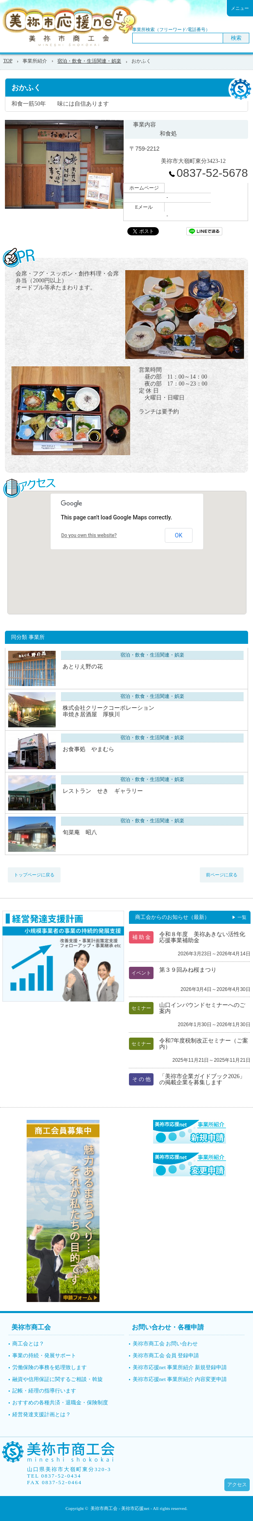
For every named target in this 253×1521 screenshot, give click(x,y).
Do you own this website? (89, 535)
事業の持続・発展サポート (44, 1355)
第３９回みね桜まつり (188, 970)
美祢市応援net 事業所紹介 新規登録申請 (180, 1367)
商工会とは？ (28, 1343)
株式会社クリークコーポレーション (124, 711)
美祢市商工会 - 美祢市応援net (119, 1508)
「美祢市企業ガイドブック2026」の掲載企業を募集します (202, 1079)
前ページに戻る (221, 874)
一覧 (241, 917)
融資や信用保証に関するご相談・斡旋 (57, 1379)
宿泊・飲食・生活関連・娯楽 (89, 61)
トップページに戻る (34, 874)
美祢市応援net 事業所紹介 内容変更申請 (180, 1379)
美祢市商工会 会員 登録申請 (166, 1355)
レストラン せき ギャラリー (103, 791)
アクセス (237, 1484)
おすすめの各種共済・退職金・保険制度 (60, 1402)
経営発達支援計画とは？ (41, 1414)
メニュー (240, 8)
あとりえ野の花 (83, 667)
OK (178, 535)
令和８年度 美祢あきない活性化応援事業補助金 (202, 937)
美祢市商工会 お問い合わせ (165, 1343)
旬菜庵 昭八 (80, 832)
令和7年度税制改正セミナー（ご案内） (203, 1044)
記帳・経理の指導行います (44, 1391)
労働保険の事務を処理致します (49, 1367)
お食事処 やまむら (88, 749)
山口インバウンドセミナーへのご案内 (202, 1008)
